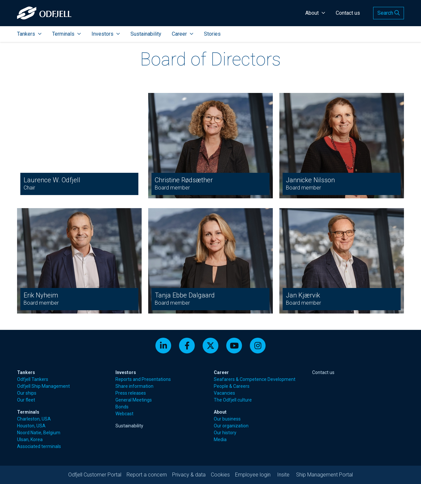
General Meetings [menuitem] (133, 400)
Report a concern (147, 475)
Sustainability (145, 34)
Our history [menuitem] (225, 432)
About (315, 13)
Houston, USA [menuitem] (31, 425)
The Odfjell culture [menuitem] (233, 400)
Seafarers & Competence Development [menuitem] (254, 379)
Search (388, 13)
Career (182, 34)
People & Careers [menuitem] (232, 386)
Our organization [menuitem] (231, 425)
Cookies (220, 475)
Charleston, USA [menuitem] (34, 418)
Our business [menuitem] (227, 418)
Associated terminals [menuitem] (39, 446)
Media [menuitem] (220, 439)
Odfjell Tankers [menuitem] (32, 379)
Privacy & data (189, 475)
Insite (283, 475)
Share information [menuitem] (134, 386)
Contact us (348, 13)
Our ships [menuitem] (26, 393)
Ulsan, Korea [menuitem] (30, 439)
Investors (105, 34)
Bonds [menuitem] (122, 406)
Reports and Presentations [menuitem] (143, 379)
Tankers (29, 34)
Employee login (253, 475)
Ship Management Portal (324, 475)
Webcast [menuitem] (124, 413)
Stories (212, 34)
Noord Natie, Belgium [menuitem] (38, 432)
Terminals (66, 34)
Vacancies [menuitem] (224, 393)
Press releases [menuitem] (130, 393)
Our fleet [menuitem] (26, 400)
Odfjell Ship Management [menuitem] (43, 386)
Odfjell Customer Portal (94, 475)
